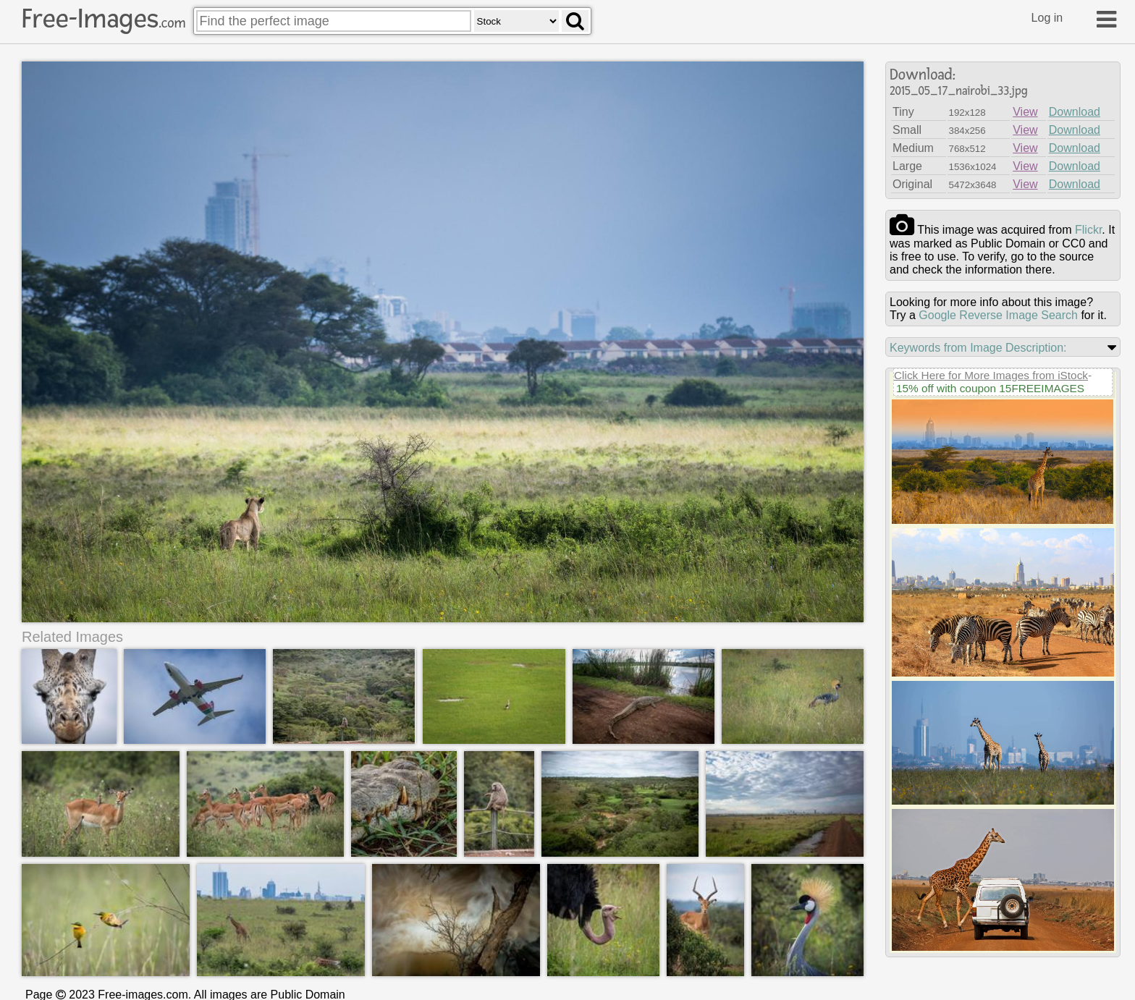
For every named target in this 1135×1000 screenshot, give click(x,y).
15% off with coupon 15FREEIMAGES (990, 388)
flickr (1088, 230)
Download (1074, 112)
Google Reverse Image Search (998, 315)
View (1025, 112)
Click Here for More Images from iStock (991, 375)
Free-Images (103, 18)
